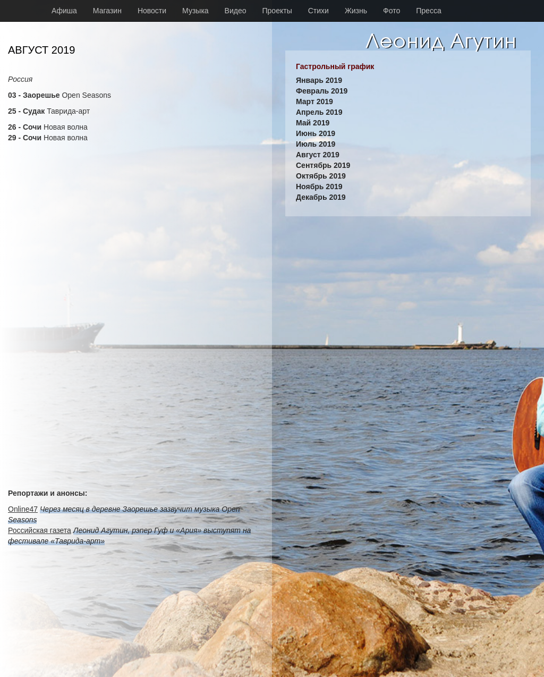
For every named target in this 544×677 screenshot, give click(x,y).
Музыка (195, 10)
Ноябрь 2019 (319, 186)
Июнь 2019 (315, 133)
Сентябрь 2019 (323, 165)
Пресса (428, 10)
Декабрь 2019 (321, 197)
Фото (391, 10)
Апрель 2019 (319, 112)
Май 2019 (312, 123)
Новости (152, 10)
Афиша (64, 10)
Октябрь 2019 (321, 176)
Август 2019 (317, 154)
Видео (235, 10)
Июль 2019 (315, 144)
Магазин (107, 10)
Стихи (318, 10)
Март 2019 (314, 101)
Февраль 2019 (321, 91)
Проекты (277, 10)
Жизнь (356, 10)
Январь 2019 (319, 80)
